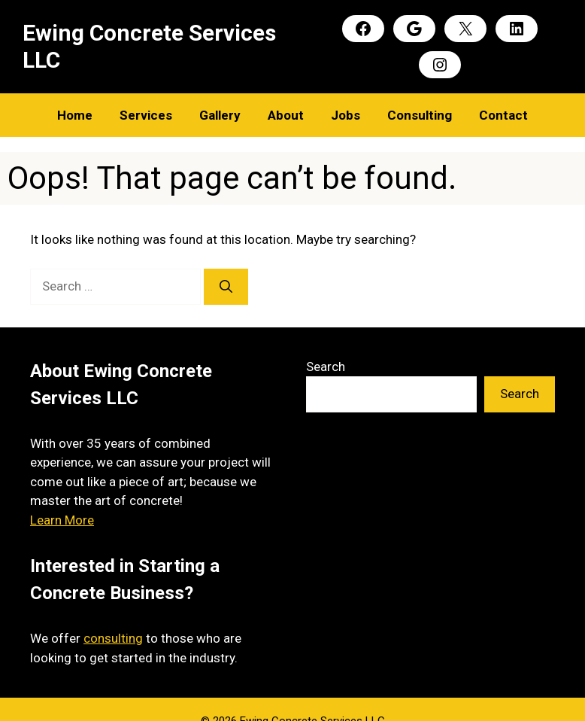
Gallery (220, 115)
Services (146, 115)
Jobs (345, 115)
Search (325, 366)
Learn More (62, 520)
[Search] (226, 287)
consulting (113, 638)
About (286, 115)
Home (74, 115)
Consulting (419, 115)
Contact (503, 115)
